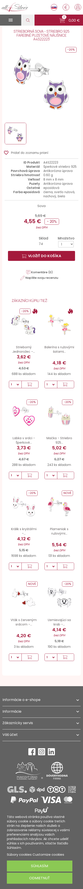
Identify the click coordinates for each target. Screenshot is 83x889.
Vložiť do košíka (41, 255)
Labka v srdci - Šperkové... (24, 440)
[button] (69, 20)
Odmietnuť (39, 878)
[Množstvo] (66, 244)
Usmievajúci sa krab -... (59, 622)
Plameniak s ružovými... (59, 531)
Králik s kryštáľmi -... (24, 531)
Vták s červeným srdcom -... (24, 622)
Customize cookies (48, 854)
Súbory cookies (19, 854)
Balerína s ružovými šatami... (59, 349)
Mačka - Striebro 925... (59, 440)
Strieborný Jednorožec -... (23, 349)
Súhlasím (39, 865)
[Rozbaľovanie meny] (66, 7)
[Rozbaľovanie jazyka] (54, 7)
